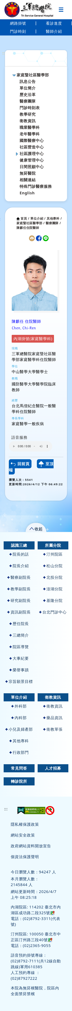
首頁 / (25, 218)
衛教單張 (53, 729)
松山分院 (53, 565)
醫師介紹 (54, 31)
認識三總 (19, 545)
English (27, 192)
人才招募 (53, 768)
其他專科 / (54, 218)
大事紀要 (19, 658)
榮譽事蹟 (19, 669)
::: (4, 53)
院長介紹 (19, 565)
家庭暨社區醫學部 (33, 75)
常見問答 (19, 768)
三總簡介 (19, 635)
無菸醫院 (28, 173)
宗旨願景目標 (19, 681)
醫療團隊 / (53, 223)
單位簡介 (28, 88)
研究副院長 (19, 600)
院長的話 (19, 554)
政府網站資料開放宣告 (31, 845)
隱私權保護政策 (25, 824)
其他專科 (19, 740)
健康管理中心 (32, 160)
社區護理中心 (32, 153)
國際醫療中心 (32, 140)
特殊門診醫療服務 (36, 186)
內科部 (19, 717)
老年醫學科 (30, 133)
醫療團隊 (28, 101)
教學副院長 (19, 588)
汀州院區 (53, 554)
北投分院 (53, 577)
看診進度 (54, 23)
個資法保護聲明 (25, 856)
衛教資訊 (28, 120)
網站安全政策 (23, 835)
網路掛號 (18, 23)
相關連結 (28, 179)
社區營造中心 (32, 147)
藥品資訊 (53, 717)
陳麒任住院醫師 (28, 228)
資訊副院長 (19, 612)
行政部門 (19, 752)
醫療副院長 (19, 577)
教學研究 (28, 114)
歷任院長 (19, 623)
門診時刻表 (30, 107)
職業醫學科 (30, 127)
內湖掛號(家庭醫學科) (32, 338)
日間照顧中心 (32, 166)
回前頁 (20, 463)
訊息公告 (28, 81)
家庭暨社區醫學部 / (31, 223)
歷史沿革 (28, 94)
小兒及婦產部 (19, 729)
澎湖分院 (53, 588)
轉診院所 (19, 781)
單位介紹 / (38, 218)
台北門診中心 (53, 612)
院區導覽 (19, 646)
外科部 (19, 706)
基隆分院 (53, 600)
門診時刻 (18, 31)
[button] (36, 528)
